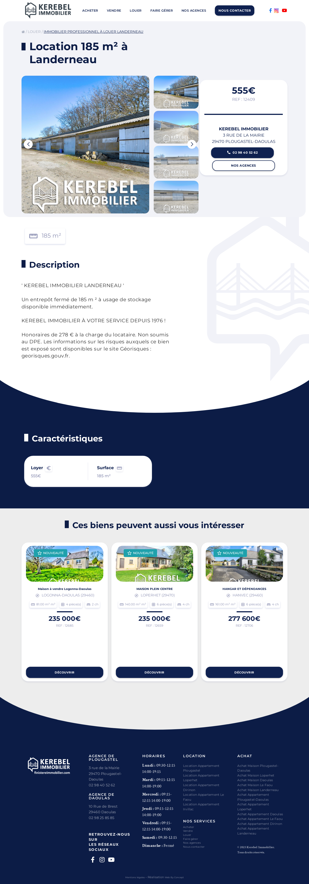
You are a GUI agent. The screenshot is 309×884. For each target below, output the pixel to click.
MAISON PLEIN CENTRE (154, 601)
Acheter (90, 11)
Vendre (114, 11)
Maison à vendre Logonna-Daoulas (64, 601)
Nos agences (194, 11)
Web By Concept (177, 877)
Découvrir (64, 671)
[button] (28, 144)
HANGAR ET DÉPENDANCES (244, 601)
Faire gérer (161, 11)
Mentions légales (132, 877)
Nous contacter (234, 11)
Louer (136, 11)
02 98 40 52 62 (244, 161)
